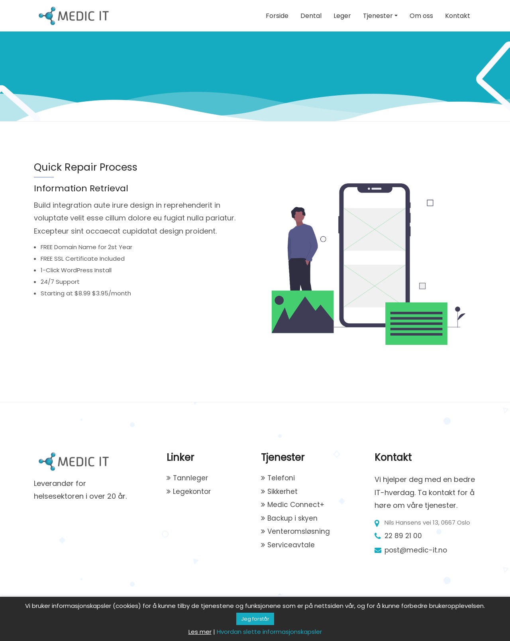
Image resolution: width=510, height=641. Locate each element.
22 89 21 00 (403, 536)
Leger (342, 15)
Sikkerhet (282, 491)
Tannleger (190, 478)
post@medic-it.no (415, 550)
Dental (311, 15)
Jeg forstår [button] (255, 619)
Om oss (421, 15)
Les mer (200, 631)
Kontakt (457, 15)
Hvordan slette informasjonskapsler (269, 631)
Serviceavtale (291, 545)
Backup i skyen (292, 518)
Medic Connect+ (295, 504)
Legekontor (192, 491)
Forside (277, 15)
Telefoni (281, 478)
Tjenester (378, 15)
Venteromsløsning (298, 531)
